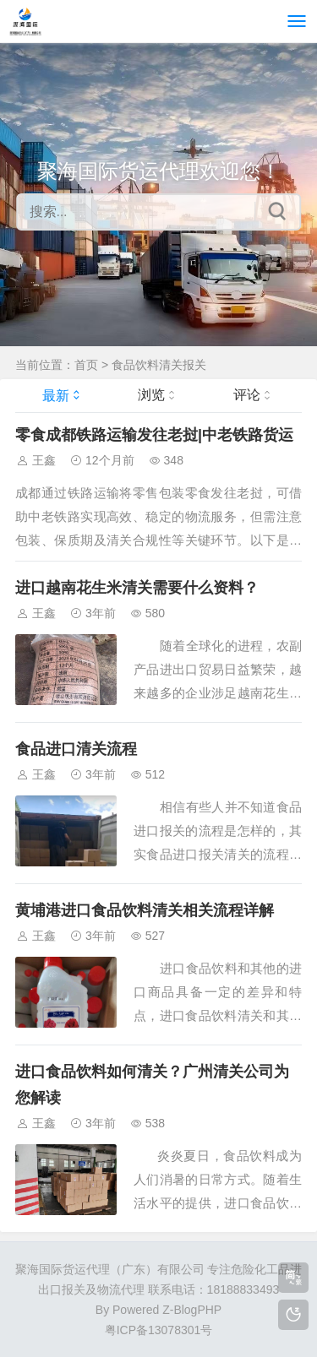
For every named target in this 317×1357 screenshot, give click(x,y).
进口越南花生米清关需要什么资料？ (137, 587)
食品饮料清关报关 (159, 365)
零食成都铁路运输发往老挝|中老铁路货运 (154, 434)
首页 (86, 365)
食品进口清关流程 (76, 749)
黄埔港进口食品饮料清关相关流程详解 (144, 910)
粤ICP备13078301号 (159, 1330)
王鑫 (44, 460)
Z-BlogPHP (191, 1309)
